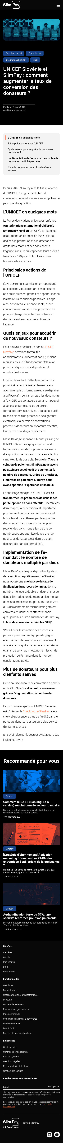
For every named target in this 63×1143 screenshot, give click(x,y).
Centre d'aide (9, 1047)
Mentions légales (11, 1061)
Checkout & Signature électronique (20, 995)
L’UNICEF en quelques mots (24, 137)
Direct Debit (9, 1028)
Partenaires (9, 962)
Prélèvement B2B (11, 1023)
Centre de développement (15, 1052)
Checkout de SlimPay (36, 711)
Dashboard (8, 985)
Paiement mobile (11, 1014)
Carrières (7, 952)
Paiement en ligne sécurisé (16, 1009)
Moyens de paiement (13, 1004)
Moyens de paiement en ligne (17, 1033)
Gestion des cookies (13, 1071)
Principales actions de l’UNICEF (25, 143)
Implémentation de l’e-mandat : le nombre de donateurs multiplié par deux (33, 160)
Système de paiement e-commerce (20, 1019)
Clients (6, 957)
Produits (7, 999)
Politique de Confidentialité (16, 1066)
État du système (11, 1056)
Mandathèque (10, 990)
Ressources (9, 971)
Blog (5, 966)
